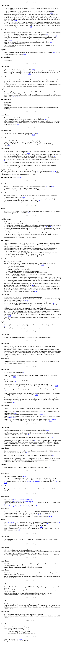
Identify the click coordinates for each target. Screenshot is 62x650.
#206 (5, 394)
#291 (51, 13)
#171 (35, 444)
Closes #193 (54, 422)
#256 (5, 329)
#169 (47, 434)
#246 (53, 306)
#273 (25, 226)
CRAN (20, 646)
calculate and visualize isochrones (22, 504)
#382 (45, 120)
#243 (46, 229)
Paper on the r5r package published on (17, 510)
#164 (47, 188)
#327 (38, 173)
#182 (24, 376)
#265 (43, 267)
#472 (47, 34)
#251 (9, 318)
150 (27, 462)
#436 (33, 70)
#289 (31, 27)
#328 (52, 188)
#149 (39, 519)
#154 (50, 521)
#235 (33, 287)
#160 (5, 487)
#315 (9, 147)
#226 (5, 309)
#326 (18, 125)
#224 (35, 293)
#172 (53, 459)
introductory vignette (13, 526)
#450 (15, 21)
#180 (14, 380)
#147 (41, 531)
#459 (54, 53)
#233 (51, 229)
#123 (25, 188)
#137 (47, 528)
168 (28, 438)
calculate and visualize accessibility (23, 505)
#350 (38, 135)
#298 (29, 74)
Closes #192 (12, 421)
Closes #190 (41, 418)
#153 (5, 508)
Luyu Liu (18, 179)
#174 (52, 441)
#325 (29, 215)
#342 (28, 154)
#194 (13, 406)
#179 (14, 385)
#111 (58, 526)
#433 (18, 97)
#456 (10, 41)
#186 (56, 389)
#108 (36, 510)
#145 (19, 534)
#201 (50, 424)
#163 (49, 471)
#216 (26, 302)
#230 (27, 278)
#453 (56, 36)
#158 (24, 481)
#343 (39, 202)
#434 (13, 97)
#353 (54, 157)
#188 (15, 416)
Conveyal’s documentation (33, 485)
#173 (27, 456)
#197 (36, 398)
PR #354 (53, 173)
